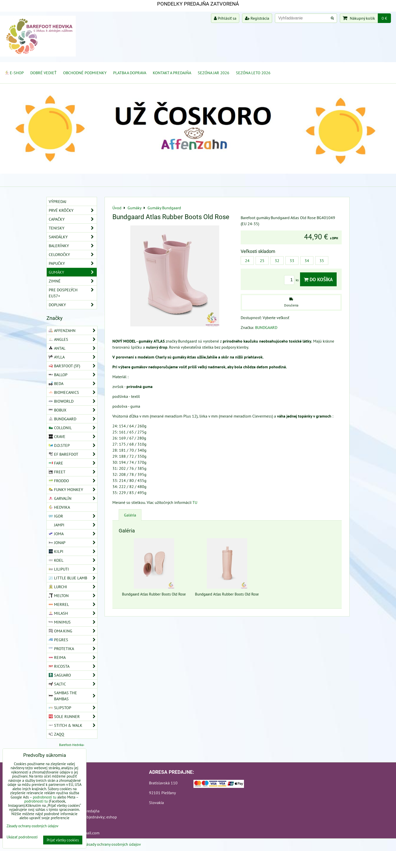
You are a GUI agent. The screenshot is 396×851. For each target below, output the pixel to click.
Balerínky (73, 245)
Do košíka (318, 279)
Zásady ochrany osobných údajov (112, 844)
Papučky (73, 263)
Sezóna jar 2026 (213, 72)
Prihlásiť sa (225, 18)
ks (292, 280)
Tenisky (73, 228)
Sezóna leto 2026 (253, 72)
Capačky (73, 219)
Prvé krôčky (73, 210)
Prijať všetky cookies (63, 840)
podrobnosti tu (44, 797)
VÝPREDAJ (57, 201)
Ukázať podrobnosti (22, 837)
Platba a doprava (129, 72)
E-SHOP (14, 72)
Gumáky (73, 272)
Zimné (73, 281)
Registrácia (257, 18)
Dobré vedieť (43, 72)
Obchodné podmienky (85, 72)
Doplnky (73, 304)
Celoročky (73, 254)
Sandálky (73, 237)
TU (194, 502)
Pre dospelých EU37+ (73, 293)
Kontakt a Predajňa (172, 72)
